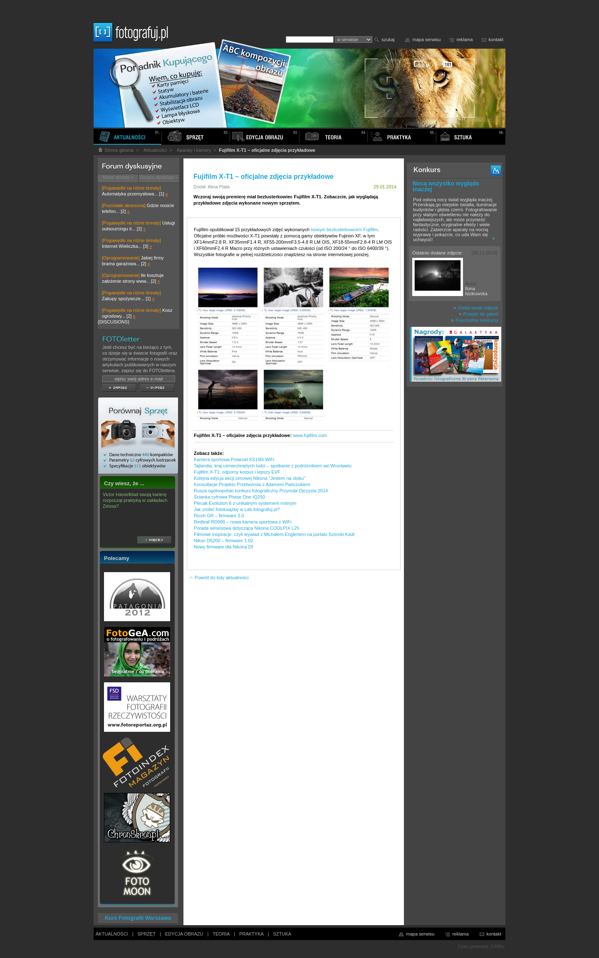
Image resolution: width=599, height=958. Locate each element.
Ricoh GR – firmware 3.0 (219, 515)
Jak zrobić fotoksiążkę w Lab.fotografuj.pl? (237, 509)
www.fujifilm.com (310, 435)
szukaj (387, 39)
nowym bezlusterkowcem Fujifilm (344, 229)
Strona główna (116, 150)
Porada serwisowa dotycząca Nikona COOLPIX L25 (246, 528)
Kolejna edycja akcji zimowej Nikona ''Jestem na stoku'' (249, 478)
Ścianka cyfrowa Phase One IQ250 (229, 496)
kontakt (496, 39)
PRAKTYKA (251, 933)
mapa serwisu (427, 39)
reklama (464, 39)
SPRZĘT (147, 933)
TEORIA (221, 933)
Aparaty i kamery (194, 150)
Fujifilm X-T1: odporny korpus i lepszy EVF (237, 471)
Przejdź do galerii (478, 313)
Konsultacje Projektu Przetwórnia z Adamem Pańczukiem (252, 484)
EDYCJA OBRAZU (184, 933)
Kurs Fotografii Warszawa (138, 918)
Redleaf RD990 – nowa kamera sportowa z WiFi (243, 521)
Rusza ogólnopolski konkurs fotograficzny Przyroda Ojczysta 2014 (261, 490)
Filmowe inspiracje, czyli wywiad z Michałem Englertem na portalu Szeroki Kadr (274, 534)
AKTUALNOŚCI (112, 933)
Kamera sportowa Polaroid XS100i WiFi (234, 459)
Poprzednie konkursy (474, 320)
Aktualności (155, 150)
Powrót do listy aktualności (219, 577)
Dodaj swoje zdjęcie (475, 307)
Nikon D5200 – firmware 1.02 (223, 540)
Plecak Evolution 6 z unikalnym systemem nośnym (245, 503)
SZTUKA (282, 933)
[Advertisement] (454, 521)
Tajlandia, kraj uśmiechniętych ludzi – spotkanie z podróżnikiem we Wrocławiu (272, 465)
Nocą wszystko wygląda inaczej (446, 186)
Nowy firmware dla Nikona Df (223, 546)
